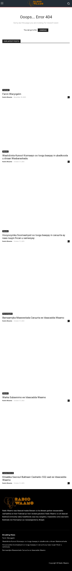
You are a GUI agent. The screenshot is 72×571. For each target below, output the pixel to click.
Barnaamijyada (7, 314)
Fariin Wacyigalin (11, 94)
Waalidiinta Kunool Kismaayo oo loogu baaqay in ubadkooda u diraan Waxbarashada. (34, 541)
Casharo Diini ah (8, 473)
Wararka (5, 151)
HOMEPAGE (43, 30)
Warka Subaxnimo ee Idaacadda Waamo (24, 397)
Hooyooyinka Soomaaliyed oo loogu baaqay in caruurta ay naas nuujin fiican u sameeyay (33, 237)
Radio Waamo (7, 97)
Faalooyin (6, 90)
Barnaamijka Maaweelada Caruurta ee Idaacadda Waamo (33, 317)
